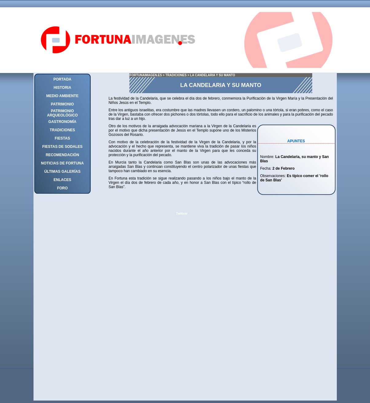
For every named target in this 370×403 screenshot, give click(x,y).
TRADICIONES (176, 75)
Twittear (182, 213)
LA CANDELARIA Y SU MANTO (212, 75)
